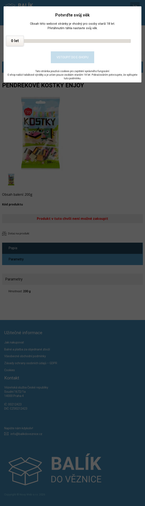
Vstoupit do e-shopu (72, 57)
